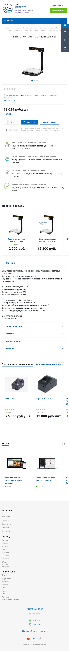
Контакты (6, 531)
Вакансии (5, 528)
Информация (9, 572)
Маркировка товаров (7, 580)
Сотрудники (6, 524)
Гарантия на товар (5, 557)
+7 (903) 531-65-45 (58, 5)
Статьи (4, 575)
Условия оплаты (5, 545)
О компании (6, 515)
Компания (7, 511)
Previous (57, 365)
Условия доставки (5, 551)
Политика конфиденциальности (10, 598)
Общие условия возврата (5, 564)
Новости (5, 520)
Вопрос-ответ (5, 586)
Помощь (6, 537)
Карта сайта (4, 592)
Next (62, 365)
